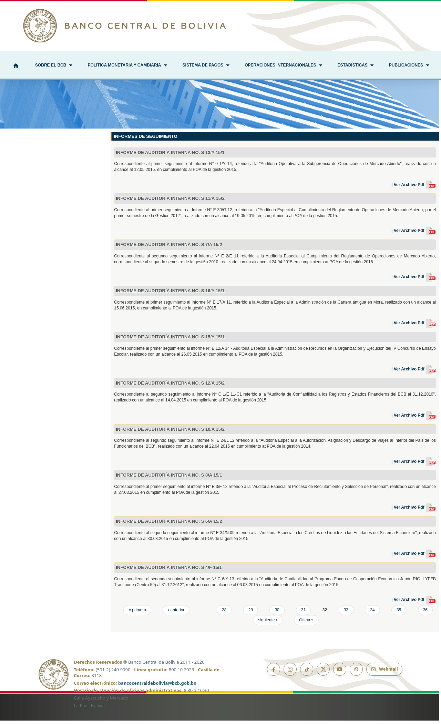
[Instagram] (290, 672)
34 (372, 613)
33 (346, 613)
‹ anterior (176, 613)
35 (399, 613)
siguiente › (267, 623)
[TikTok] (306, 672)
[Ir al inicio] (220, 25)
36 (425, 613)
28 (224, 613)
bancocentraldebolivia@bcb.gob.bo (157, 686)
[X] (323, 672)
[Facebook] (273, 672)
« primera (137, 613)
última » (306, 623)
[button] (54, 65)
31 (303, 613)
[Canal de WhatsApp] (356, 672)
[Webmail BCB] (384, 672)
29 (250, 613)
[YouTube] (339, 672)
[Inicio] (15, 66)
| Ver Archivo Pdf (413, 188)
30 (277, 613)
